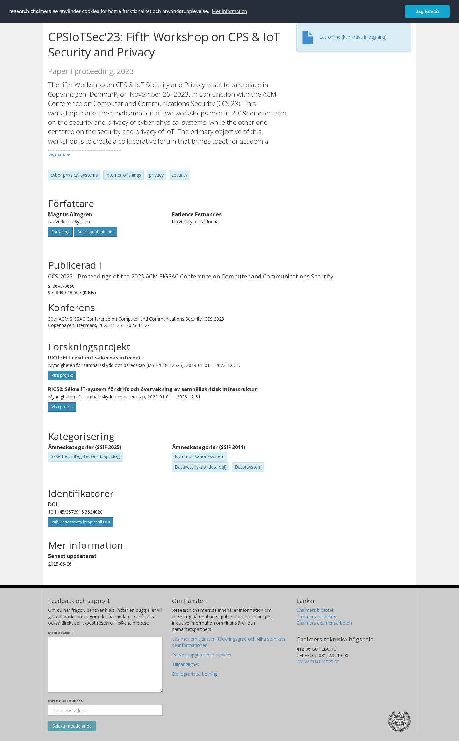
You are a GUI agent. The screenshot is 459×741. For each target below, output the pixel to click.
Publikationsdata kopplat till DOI (81, 522)
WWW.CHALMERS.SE (317, 662)
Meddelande (60, 632)
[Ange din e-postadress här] (105, 710)
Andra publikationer (95, 231)
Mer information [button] (229, 11)
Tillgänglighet (185, 664)
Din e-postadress (65, 700)
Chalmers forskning (316, 616)
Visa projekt (62, 375)
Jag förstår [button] (427, 11)
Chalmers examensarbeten (324, 623)
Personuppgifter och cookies (201, 655)
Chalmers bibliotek (315, 610)
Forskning (60, 231)
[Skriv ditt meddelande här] (105, 665)
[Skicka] (72, 726)
